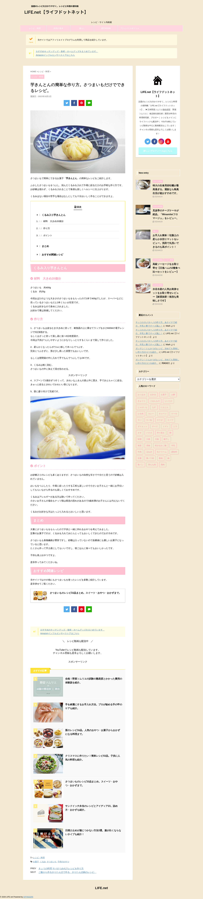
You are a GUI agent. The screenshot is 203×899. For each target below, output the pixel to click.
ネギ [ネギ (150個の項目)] (140, 433)
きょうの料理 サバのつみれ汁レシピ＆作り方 (61, 868)
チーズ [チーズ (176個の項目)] (155, 426)
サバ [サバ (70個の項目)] (140, 420)
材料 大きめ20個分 (51, 221)
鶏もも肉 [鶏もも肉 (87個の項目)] (152, 464)
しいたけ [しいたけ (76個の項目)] (168, 401)
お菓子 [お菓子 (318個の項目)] (164, 394)
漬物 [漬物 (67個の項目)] (148, 445)
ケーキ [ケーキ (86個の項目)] (174, 414)
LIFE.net (101, 888)
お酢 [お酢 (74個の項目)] (173, 394)
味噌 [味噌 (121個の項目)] (140, 439)
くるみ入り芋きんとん (52, 215)
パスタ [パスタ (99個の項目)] (149, 433)
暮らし (82, 28)
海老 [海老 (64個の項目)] (140, 445)
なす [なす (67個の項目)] (154, 407)
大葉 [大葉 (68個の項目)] (157, 439)
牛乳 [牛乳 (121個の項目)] (173, 445)
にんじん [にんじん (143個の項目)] (164, 407)
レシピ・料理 (35, 28)
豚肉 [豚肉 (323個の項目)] (161, 458)
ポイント (45, 235)
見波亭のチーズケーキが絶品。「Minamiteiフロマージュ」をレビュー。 (166, 214)
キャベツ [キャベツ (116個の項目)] (163, 414)
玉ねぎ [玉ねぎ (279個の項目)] (149, 452)
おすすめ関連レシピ (51, 254)
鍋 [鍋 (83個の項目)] (168, 458)
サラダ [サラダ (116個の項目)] (160, 420)
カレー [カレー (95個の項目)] (151, 414)
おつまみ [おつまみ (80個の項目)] (141, 394)
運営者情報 (106, 28)
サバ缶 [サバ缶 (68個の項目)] (149, 420)
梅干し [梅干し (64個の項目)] (166, 439)
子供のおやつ (63, 862)
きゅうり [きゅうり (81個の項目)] (141, 401)
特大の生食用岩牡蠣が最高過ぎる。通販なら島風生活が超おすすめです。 (166, 189)
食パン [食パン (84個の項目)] (140, 464)
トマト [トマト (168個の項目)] (165, 426)
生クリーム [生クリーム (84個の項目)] (162, 452)
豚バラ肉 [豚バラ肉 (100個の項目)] (150, 458)
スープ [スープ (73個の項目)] (170, 420)
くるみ (43, 862)
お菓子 (36, 862)
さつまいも (51, 862)
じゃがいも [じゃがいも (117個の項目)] (142, 407)
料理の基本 (58, 28)
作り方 (44, 228)
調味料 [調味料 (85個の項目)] (174, 452)
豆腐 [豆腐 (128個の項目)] (140, 458)
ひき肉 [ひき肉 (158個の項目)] (140, 414)
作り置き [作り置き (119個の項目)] (161, 433)
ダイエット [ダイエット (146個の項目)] (142, 426)
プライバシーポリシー (129, 28)
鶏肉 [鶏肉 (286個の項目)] (163, 464)
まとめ (44, 246)
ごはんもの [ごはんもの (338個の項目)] (155, 401)
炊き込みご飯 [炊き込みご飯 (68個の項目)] (161, 445)
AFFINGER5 (28, 897)
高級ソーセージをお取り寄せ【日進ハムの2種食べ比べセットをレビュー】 (166, 268)
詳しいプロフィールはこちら (157, 151)
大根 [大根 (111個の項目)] (148, 439)
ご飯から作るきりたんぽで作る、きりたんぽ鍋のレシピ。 (67, 872)
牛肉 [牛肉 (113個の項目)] (140, 452)
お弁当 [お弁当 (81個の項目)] (153, 394)
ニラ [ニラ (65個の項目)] (175, 426)
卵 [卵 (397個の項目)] (170, 433)
